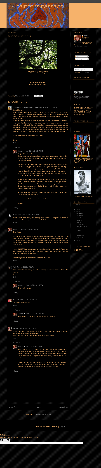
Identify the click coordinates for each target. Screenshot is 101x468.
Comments (78, 59)
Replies (17, 147)
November (80, 213)
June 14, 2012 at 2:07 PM (34, 285)
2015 (77, 209)
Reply (15, 143)
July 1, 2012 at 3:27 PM (34, 346)
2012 (77, 211)
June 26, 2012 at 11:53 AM (28, 328)
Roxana (15, 328)
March (79, 233)
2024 (77, 205)
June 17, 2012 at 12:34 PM (35, 314)
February (79, 235)
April (78, 230)
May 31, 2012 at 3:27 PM (30, 215)
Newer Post (13, 407)
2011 (77, 240)
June (78, 220)
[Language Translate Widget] (83, 69)
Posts (77, 56)
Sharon (20, 151)
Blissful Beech (80, 224)
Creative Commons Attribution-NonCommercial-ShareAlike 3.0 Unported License (82, 98)
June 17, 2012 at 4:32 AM (28, 300)
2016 (77, 207)
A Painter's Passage (38, 7)
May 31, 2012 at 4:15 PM (29, 229)
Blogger (62, 427)
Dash (14, 267)
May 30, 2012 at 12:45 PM (48, 107)
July (78, 218)
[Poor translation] (7, 440)
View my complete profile (80, 46)
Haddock (16, 300)
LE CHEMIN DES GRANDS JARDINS (26, 107)
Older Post (63, 407)
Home (38, 407)
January (79, 237)
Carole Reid (17, 215)
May (78, 222)
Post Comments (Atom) (43, 414)
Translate (85, 72)
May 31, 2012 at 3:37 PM (34, 151)
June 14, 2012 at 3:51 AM (25, 267)
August (79, 215)
